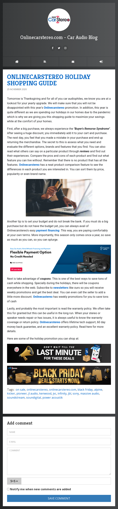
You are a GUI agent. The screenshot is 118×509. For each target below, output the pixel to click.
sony (76, 393)
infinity (62, 393)
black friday (85, 390)
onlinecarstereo (37, 390)
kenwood (45, 393)
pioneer (21, 393)
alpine (98, 390)
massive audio (89, 393)
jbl (69, 393)
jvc (54, 393)
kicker (11, 393)
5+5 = (14, 481)
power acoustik (52, 397)
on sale (20, 390)
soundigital (33, 397)
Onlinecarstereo (54, 107)
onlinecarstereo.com (62, 390)
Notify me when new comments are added (39, 489)
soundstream (16, 397)
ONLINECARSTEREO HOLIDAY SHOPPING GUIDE (49, 80)
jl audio (33, 393)
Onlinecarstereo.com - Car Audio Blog (59, 24)
